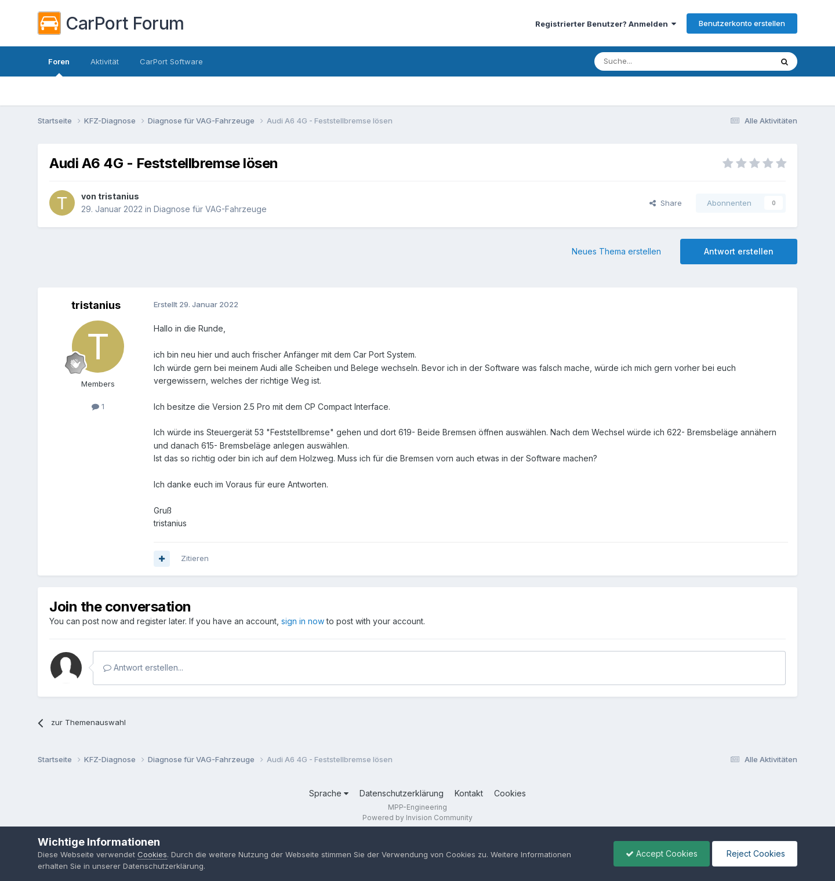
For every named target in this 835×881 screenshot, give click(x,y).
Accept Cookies (662, 853)
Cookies (510, 793)
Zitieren (195, 558)
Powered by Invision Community (417, 817)
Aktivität (104, 61)
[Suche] (653, 61)
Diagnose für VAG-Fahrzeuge (210, 209)
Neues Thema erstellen (616, 251)
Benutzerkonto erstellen (742, 23)
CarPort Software (171, 61)
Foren (59, 67)
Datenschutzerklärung (402, 793)
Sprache (328, 793)
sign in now (302, 621)
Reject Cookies (754, 853)
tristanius (118, 196)
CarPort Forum (111, 23)
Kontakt (469, 793)
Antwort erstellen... (143, 667)
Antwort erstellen (739, 251)
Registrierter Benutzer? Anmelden (605, 23)
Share (665, 202)
